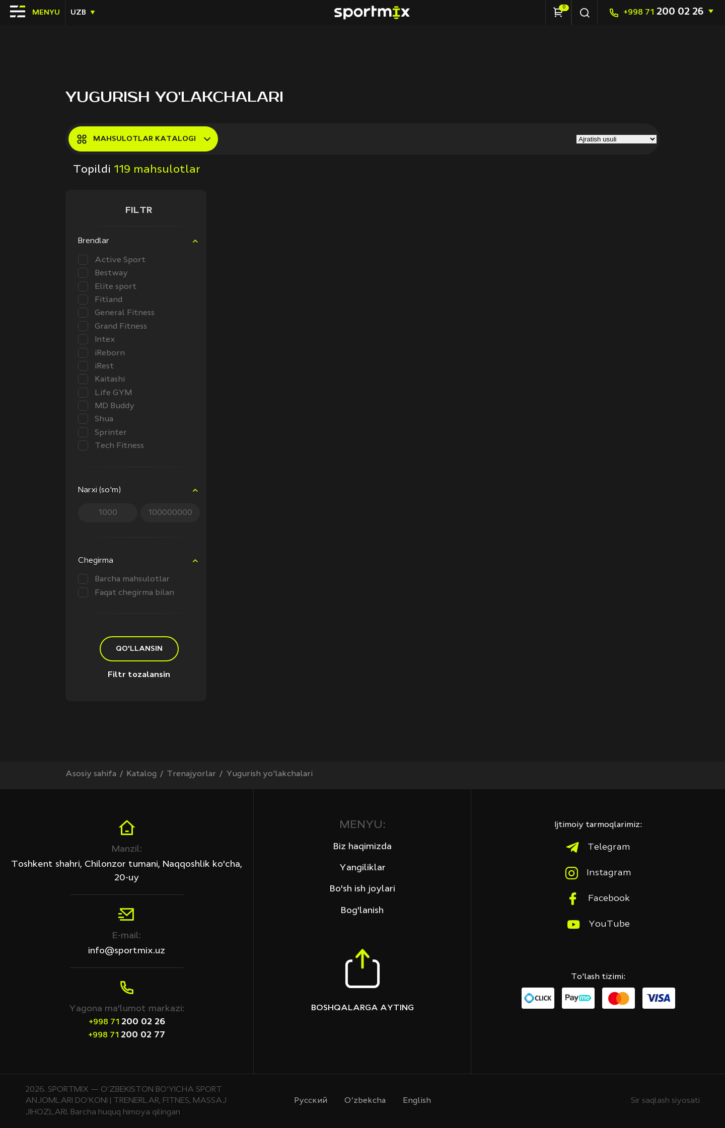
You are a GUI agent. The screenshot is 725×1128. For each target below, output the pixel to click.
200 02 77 (126, 1034)
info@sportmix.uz (126, 950)
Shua (95, 419)
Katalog (141, 774)
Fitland (100, 299)
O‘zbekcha (365, 1101)
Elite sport (107, 286)
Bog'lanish (362, 910)
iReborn (101, 353)
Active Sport (112, 260)
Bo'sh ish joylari (362, 888)
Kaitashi (101, 379)
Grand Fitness (112, 326)
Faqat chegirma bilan (126, 592)
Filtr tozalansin (139, 675)
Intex (96, 339)
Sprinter (102, 432)
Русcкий (310, 1101)
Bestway (103, 273)
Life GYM (105, 393)
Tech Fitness (111, 445)
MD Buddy (106, 406)
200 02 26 (663, 12)
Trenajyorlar (191, 774)
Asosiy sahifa (90, 774)
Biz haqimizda (362, 846)
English (417, 1101)
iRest (96, 366)
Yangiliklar (362, 867)
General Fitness (116, 313)
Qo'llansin (139, 648)
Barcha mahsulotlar (124, 579)
